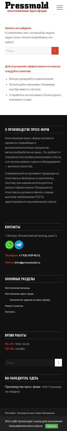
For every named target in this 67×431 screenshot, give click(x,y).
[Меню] (57, 7)
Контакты (10, 311)
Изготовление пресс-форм (19, 293)
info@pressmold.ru (27, 262)
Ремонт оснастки (14, 305)
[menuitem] (57, 7)
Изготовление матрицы (17, 287)
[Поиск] (32, 51)
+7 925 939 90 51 (29, 255)
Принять (51, 426)
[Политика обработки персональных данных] (28, 7)
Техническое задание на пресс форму (29, 299)
